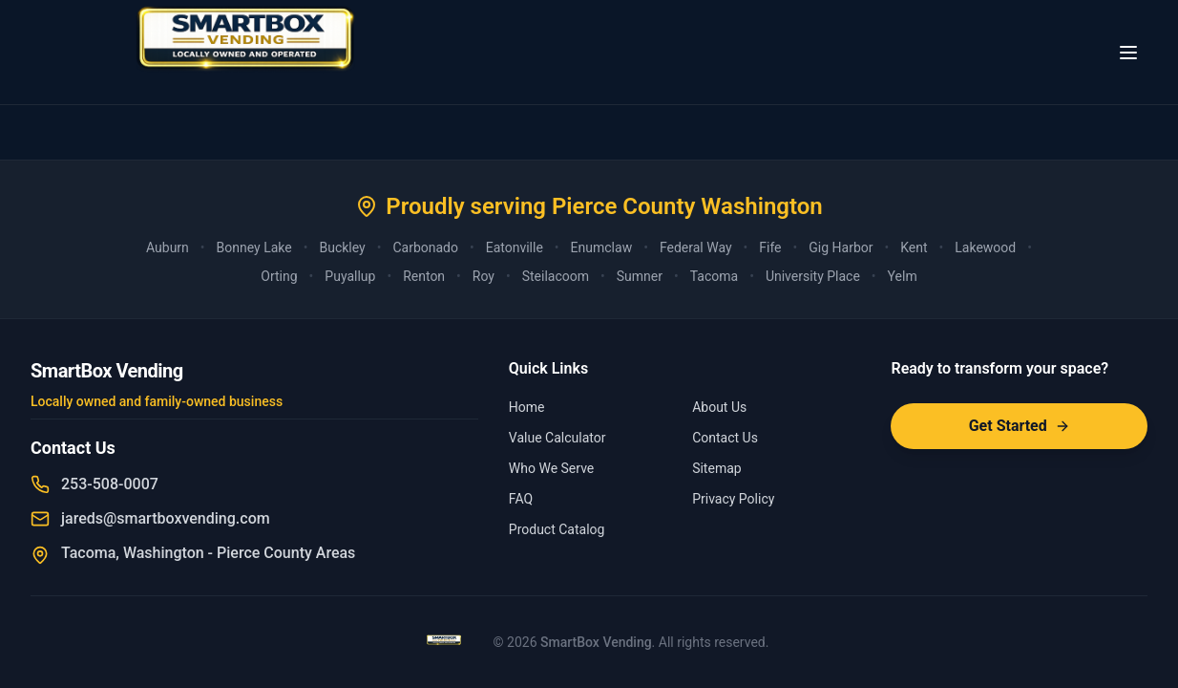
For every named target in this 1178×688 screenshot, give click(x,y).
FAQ (521, 498)
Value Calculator (557, 437)
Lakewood (985, 247)
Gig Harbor (841, 247)
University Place (813, 276)
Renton (424, 276)
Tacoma (714, 276)
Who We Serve (551, 468)
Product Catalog (557, 529)
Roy (483, 276)
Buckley (342, 247)
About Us (719, 407)
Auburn (167, 247)
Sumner (640, 276)
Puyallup (350, 276)
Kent (913, 247)
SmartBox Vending (596, 642)
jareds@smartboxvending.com (165, 518)
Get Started (1019, 426)
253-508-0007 (109, 484)
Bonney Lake (254, 247)
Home (527, 407)
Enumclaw (602, 247)
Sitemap (716, 468)
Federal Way (696, 247)
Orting (279, 276)
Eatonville (514, 247)
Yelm (902, 276)
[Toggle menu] (1128, 52)
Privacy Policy (733, 498)
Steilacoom (555, 276)
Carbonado (425, 247)
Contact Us (725, 437)
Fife (770, 247)
